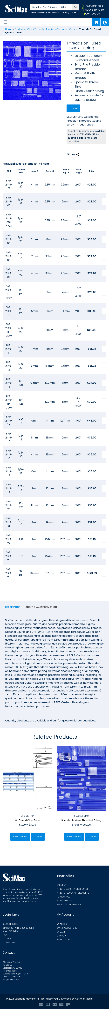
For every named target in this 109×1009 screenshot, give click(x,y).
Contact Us (92, 13)
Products (19, 29)
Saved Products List (67, 928)
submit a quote (77, 138)
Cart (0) (96, 22)
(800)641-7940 (20, 973)
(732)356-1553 (10, 970)
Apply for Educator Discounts (73, 892)
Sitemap (7, 938)
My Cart (61, 931)
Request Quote (10, 924)
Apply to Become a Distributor (73, 889)
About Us (61, 885)
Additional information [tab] (41, 607)
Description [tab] (12, 607)
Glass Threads (35, 29)
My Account (105, 22)
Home (8, 29)
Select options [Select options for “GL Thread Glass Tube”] (20, 836)
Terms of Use (63, 896)
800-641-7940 (94, 10)
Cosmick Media (84, 998)
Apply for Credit (65, 939)
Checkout (62, 935)
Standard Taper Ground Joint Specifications (18, 929)
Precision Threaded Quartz (61, 29)
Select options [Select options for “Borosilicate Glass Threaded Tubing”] (74, 836)
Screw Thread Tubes (80, 124)
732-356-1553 (94, 6)
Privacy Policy (64, 900)
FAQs (5, 934)
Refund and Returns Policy (71, 904)
